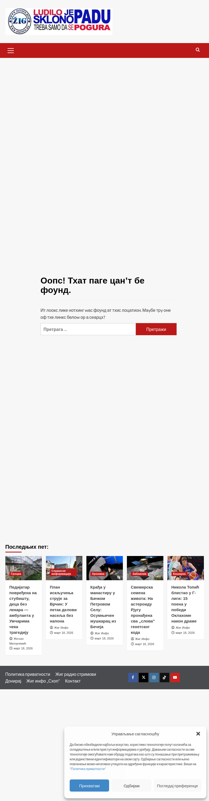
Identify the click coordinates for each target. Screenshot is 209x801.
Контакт (73, 680)
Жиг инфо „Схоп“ (43, 680)
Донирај (13, 680)
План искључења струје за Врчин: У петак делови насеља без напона (63, 604)
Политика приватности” (88, 769)
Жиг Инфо (61, 627)
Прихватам (89, 785)
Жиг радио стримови (75, 674)
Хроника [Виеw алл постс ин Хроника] (98, 573)
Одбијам (132, 785)
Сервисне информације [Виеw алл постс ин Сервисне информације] (61, 572)
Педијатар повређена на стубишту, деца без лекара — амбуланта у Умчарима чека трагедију (23, 610)
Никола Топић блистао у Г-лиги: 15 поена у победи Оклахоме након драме (185, 604)
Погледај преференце (177, 785)
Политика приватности (27, 674)
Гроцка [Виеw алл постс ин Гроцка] (16, 573)
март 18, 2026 (23, 648)
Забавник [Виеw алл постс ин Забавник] (140, 573)
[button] (198, 733)
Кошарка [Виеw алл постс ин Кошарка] (179, 573)
